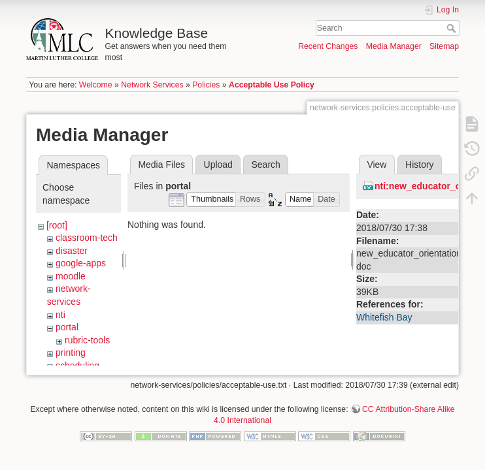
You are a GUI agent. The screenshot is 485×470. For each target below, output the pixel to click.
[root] (56, 225)
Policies (206, 84)
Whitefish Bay (384, 317)
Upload (218, 164)
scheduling (77, 365)
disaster (72, 250)
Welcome (95, 84)
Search (452, 28)
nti (60, 314)
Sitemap (444, 46)
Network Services (152, 84)
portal (67, 327)
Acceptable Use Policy (271, 84)
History (419, 164)
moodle (71, 276)
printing (71, 352)
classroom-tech (87, 237)
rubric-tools (87, 340)
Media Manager (394, 46)
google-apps (81, 263)
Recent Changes (328, 46)
